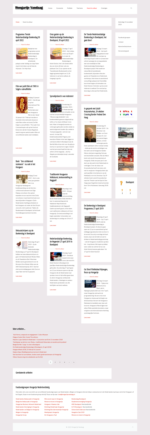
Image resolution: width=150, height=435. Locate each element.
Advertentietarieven (124, 46)
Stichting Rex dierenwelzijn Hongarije (56, 409)
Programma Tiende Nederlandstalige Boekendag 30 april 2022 (28, 37)
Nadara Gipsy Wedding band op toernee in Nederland (29, 352)
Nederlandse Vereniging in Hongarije (27, 407)
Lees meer (19, 73)
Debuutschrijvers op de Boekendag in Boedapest (25, 232)
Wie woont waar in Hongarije (53, 399)
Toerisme (80, 8)
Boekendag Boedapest (79, 399)
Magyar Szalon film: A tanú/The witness (25, 337)
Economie (59, 8)
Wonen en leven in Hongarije (53, 401)
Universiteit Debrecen (79, 409)
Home (50, 8)
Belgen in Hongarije (22, 412)
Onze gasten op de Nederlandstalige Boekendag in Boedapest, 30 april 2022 (62, 37)
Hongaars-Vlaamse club (51, 404)
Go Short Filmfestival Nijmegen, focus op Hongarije (96, 271)
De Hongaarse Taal (50, 415)
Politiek (69, 8)
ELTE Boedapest (77, 407)
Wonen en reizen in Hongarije (81, 415)
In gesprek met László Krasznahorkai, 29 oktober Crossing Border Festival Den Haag (95, 113)
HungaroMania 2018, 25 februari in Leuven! (27, 349)
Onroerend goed (123, 51)
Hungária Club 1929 (78, 412)
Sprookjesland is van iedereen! (61, 96)
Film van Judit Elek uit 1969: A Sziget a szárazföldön (27, 88)
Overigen (104, 8)
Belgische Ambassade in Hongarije (27, 401)
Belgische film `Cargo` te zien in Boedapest (26, 344)
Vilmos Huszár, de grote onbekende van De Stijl (28, 357)
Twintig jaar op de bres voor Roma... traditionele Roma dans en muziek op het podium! (39, 342)
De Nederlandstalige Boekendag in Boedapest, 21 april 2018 (32, 347)
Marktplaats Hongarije (51, 412)
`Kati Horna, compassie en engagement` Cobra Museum (30, 334)
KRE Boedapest (77, 404)
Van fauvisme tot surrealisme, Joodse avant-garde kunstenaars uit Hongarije (37, 354)
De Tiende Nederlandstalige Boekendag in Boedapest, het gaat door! (95, 37)
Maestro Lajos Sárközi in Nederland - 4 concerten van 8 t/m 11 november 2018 (38, 339)
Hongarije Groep (21, 415)
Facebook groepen (124, 37)
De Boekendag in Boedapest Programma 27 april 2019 (94, 207)
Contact (120, 42)
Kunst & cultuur (92, 8)
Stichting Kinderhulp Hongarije (54, 407)
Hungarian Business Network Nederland (28, 404)
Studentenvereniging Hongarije (82, 401)
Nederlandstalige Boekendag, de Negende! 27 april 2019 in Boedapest (61, 241)
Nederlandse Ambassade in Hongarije (27, 399)
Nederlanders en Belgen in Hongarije (27, 409)
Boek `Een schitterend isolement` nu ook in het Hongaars (25, 164)
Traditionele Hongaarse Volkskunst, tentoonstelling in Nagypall (61, 177)
